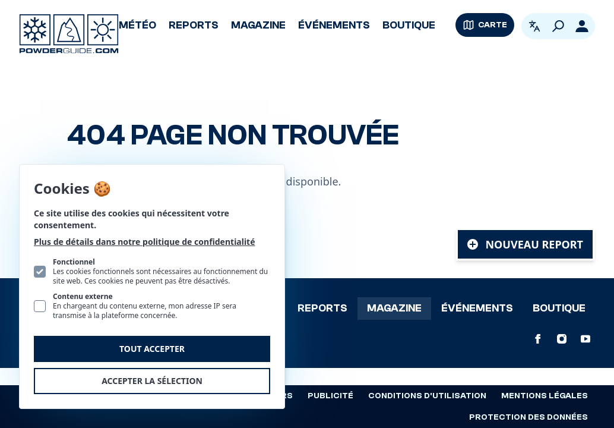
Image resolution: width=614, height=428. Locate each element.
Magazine (258, 25)
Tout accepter (152, 348)
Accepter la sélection (152, 380)
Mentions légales (544, 396)
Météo (137, 25)
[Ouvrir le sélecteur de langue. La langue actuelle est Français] (534, 26)
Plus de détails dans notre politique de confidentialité (144, 241)
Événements (334, 25)
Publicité (330, 396)
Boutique (408, 25)
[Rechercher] (558, 26)
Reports (194, 25)
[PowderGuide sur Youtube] (585, 338)
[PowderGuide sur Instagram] (561, 338)
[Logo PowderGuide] (69, 34)
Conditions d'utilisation (427, 396)
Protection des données (528, 417)
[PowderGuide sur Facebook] (537, 338)
